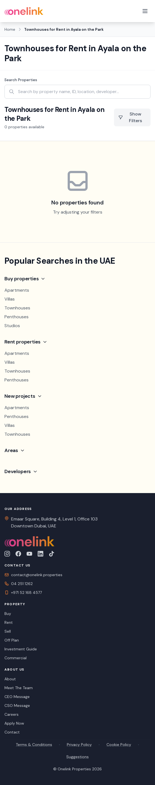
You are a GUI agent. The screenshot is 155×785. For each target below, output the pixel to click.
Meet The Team (18, 687)
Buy (7, 613)
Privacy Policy (79, 744)
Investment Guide (20, 649)
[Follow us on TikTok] (51, 553)
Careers (11, 714)
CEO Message (17, 696)
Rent (8, 622)
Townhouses (17, 308)
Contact (12, 732)
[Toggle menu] (145, 11)
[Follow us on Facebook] (18, 553)
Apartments (16, 290)
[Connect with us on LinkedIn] (40, 553)
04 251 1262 (18, 583)
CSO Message (17, 705)
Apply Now (14, 723)
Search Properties (20, 79)
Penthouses (16, 317)
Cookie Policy (118, 744)
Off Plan (11, 640)
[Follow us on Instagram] (7, 553)
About (10, 678)
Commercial (15, 657)
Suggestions (77, 756)
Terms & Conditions (34, 744)
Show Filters (130, 117)
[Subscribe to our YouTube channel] (29, 553)
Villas (9, 299)
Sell (7, 631)
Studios (12, 326)
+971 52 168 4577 (23, 592)
